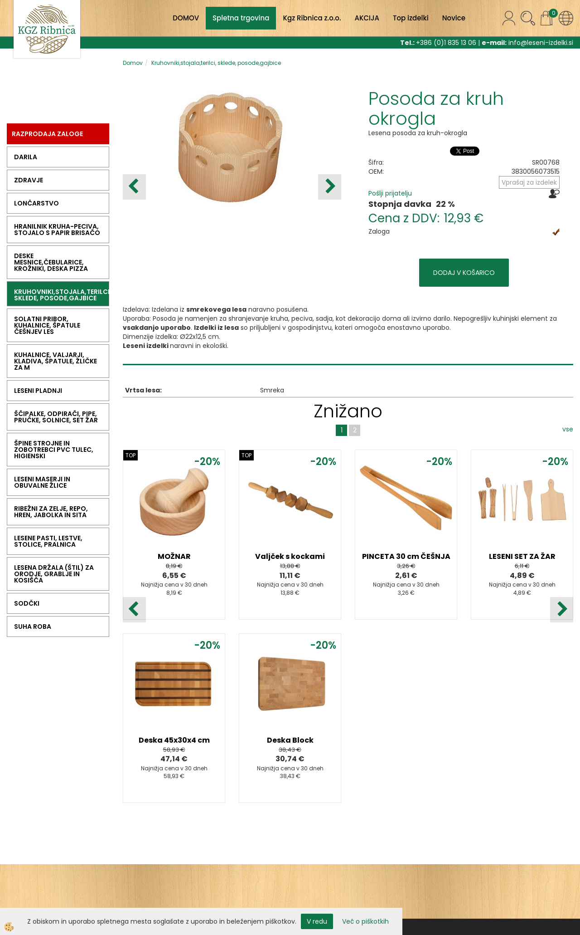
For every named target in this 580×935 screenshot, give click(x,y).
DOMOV (186, 18)
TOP (130, 455)
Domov (133, 63)
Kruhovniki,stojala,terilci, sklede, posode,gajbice (216, 63)
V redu (317, 921)
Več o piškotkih (365, 921)
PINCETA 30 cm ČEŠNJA (406, 556)
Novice (453, 18)
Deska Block (290, 740)
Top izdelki (411, 18)
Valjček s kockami (290, 556)
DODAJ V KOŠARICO (464, 272)
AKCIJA (367, 18)
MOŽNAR (174, 556)
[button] (329, 187)
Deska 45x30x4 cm (174, 740)
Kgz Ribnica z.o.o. (312, 18)
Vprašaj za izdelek (529, 182)
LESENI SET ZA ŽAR (522, 556)
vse (567, 429)
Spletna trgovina (241, 18)
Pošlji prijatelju (390, 193)
